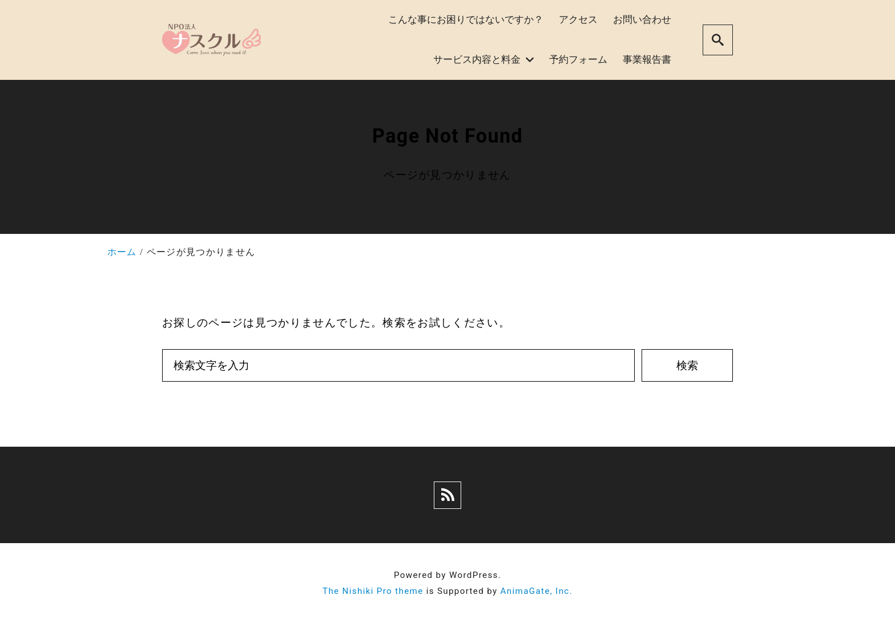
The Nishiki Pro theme (373, 591)
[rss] (447, 495)
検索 (687, 365)
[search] (718, 40)
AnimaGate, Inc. (537, 591)
